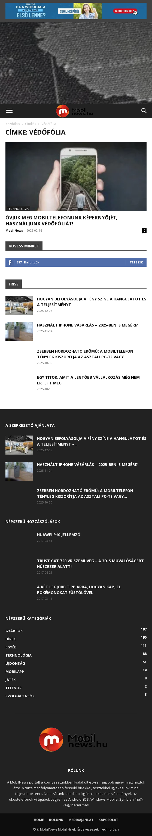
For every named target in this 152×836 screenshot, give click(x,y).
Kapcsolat (108, 820)
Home (39, 820)
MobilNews (14, 230)
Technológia (18, 209)
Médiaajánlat (80, 820)
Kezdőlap (12, 124)
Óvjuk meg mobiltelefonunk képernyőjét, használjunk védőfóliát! (61, 221)
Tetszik (136, 262)
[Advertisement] (76, 63)
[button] (9, 111)
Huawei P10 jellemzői (59, 534)
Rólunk (56, 820)
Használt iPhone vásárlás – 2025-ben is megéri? (87, 325)
